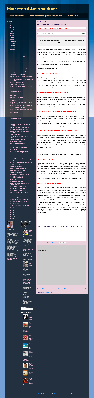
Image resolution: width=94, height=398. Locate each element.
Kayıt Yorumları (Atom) (47, 292)
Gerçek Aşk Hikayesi (15, 134)
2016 (10, 212)
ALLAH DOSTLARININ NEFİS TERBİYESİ (20, 157)
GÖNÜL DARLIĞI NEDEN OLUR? (18, 120)
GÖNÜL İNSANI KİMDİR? (16, 141)
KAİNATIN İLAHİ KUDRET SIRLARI (18, 188)
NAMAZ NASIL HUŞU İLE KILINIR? (18, 147)
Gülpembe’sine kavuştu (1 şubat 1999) (19, 205)
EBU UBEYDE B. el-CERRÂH (17, 61)
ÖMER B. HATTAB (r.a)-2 (16, 166)
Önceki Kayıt (81, 288)
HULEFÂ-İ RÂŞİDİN (14, 203)
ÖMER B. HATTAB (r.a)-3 (16, 155)
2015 (10, 214)
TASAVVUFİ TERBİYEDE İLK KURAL (19, 143)
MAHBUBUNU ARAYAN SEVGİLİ (17, 114)
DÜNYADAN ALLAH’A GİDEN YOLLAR (19, 59)
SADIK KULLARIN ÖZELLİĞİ (17, 82)
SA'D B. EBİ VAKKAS (15, 112)
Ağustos (12, 37)
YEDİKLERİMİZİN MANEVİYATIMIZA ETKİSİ (20, 51)
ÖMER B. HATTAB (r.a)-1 (16, 172)
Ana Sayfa (62, 288)
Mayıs (11, 43)
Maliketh (39, 393)
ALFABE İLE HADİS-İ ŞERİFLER (17, 74)
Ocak (11, 207)
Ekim (11, 33)
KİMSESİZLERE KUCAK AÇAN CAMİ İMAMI (20, 122)
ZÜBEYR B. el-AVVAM (15, 67)
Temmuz (12, 39)
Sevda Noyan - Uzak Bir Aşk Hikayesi (31, 366)
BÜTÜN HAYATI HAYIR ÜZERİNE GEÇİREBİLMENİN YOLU (18, 177)
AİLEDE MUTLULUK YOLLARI (17, 65)
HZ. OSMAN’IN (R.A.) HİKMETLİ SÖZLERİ (20, 69)
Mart (11, 47)
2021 (10, 23)
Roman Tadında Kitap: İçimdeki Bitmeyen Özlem (45, 16)
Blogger (56, 393)
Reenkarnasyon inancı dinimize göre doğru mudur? (27, 281)
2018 (10, 27)
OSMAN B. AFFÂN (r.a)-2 (16, 145)
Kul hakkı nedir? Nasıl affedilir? (31, 325)
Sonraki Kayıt (42, 288)
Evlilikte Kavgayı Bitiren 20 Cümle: (31, 317)
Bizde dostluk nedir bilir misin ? (30, 346)
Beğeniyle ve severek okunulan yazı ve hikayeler (32, 8)
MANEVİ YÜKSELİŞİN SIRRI (16, 181)
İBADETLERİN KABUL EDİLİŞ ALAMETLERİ (20, 127)
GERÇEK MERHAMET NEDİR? (17, 52)
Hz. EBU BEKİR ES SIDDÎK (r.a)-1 (18, 190)
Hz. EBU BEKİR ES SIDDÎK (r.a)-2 (18, 186)
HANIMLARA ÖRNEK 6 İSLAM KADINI (19, 129)
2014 (10, 216)
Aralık (11, 29)
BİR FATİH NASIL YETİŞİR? (16, 63)
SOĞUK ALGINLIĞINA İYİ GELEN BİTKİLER (20, 174)
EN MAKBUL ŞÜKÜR (15, 164)
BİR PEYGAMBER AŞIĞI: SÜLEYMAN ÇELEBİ (28, 249)
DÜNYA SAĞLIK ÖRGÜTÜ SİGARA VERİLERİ (21, 105)
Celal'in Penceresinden (17, 16)
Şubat (11, 49)
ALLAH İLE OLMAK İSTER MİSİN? (18, 168)
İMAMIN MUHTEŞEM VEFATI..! (26, 332)
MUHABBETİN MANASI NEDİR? (17, 170)
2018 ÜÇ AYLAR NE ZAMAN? (17, 97)
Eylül (11, 35)
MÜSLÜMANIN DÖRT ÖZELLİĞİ (17, 139)
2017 (10, 210)
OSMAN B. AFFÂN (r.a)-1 (16, 149)
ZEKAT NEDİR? (13, 95)
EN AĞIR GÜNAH (14, 179)
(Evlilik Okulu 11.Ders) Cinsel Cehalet (31, 338)
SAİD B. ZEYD (13, 93)
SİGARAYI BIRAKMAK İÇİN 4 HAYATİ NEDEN (21, 162)
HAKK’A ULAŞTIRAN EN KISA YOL (18, 201)
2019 (10, 25)
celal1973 (11, 227)
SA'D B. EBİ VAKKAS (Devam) (17, 107)
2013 (10, 218)
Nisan (11, 45)
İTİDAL (24, 294)
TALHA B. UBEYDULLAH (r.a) (17, 84)
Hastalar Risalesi (73, 16)
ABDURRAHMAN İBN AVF (16, 55)
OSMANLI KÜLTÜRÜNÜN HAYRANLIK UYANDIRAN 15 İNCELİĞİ (19, 152)
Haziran (12, 41)
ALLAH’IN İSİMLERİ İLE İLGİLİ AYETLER (20, 57)
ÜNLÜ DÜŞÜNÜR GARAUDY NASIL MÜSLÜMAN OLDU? (18, 90)
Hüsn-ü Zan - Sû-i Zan (31, 372)
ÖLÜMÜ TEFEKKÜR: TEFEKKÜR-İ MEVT (20, 199)
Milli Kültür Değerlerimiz (26, 360)
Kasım (12, 31)
